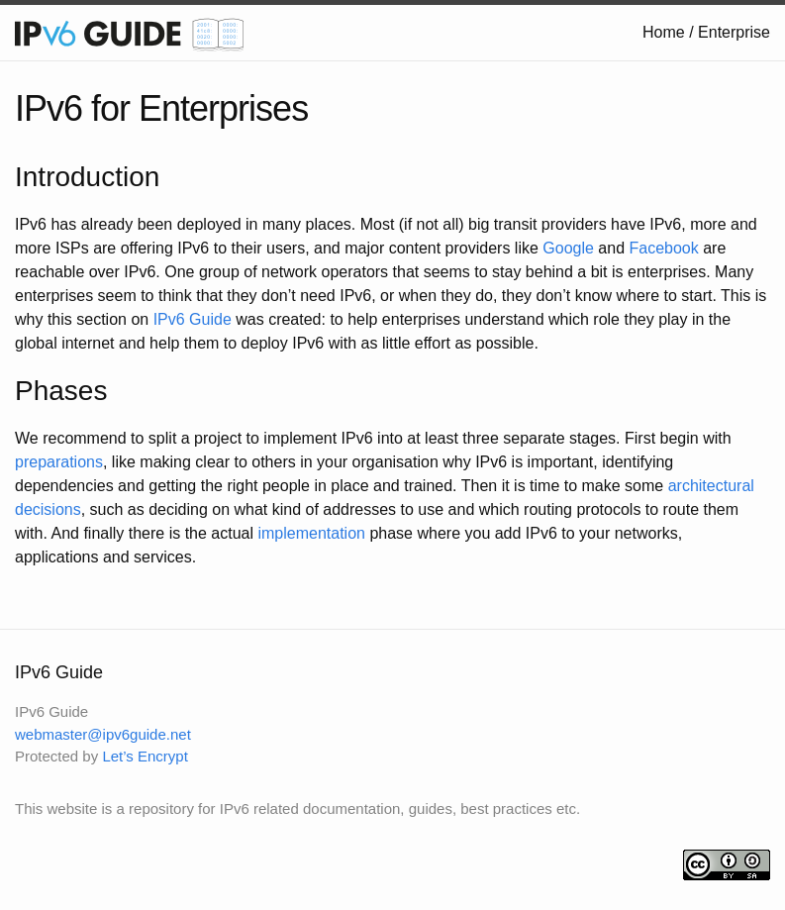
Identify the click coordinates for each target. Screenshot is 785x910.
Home (663, 32)
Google (568, 248)
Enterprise (734, 32)
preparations (59, 462)
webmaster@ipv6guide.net (103, 734)
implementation (311, 533)
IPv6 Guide (192, 319)
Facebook (663, 248)
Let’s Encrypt (144, 756)
